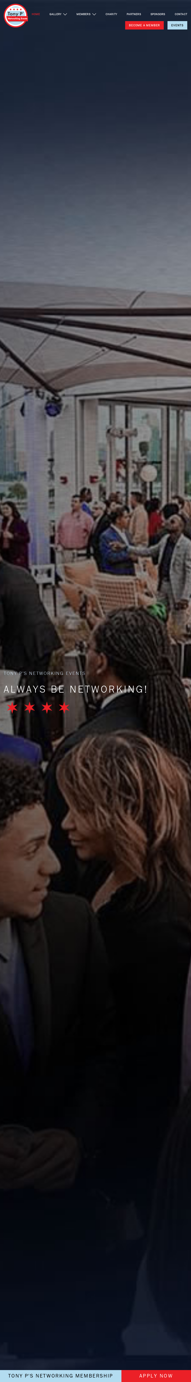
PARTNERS (134, 14)
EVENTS (177, 25)
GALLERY (55, 14)
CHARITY (111, 14)
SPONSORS (158, 14)
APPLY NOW (156, 1376)
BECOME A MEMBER (144, 25)
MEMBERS (83, 14)
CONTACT (181, 14)
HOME (36, 14)
